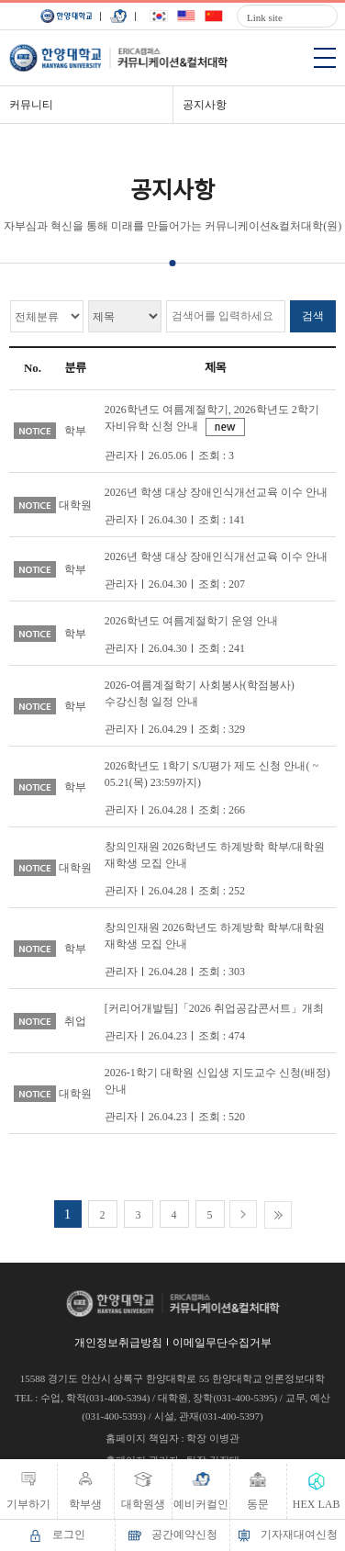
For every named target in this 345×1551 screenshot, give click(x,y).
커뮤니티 (31, 104)
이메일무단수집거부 (222, 1342)
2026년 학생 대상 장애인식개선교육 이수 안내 (216, 492)
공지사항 (205, 104)
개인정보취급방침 (118, 1342)
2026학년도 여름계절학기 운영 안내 (191, 620)
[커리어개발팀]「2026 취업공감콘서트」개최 (214, 1008)
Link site (265, 17)
